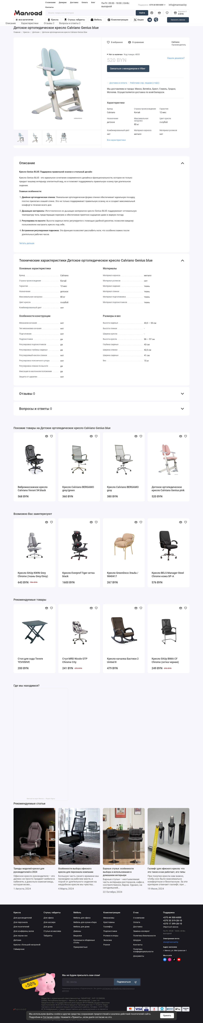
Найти (142, 13)
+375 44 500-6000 (152, 5)
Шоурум (137, 940)
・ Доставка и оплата (117, 83)
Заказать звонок (178, 20)
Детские (17, 940)
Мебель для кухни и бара (85, 922)
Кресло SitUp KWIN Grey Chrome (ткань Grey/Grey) (33, 575)
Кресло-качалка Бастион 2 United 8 (123, 660)
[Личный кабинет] (152, 13)
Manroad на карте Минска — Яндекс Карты (41, 798)
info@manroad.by (178, 5)
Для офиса (49, 918)
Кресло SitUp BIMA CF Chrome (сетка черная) (165, 660)
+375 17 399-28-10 (172, 923)
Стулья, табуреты (74, 19)
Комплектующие (118, 19)
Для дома (48, 926)
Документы (138, 956)
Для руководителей (23, 918)
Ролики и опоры (110, 936)
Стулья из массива (52, 931)
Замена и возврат (141, 931)
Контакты (49, 7)
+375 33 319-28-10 (172, 920)
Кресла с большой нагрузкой (27, 945)
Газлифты (107, 926)
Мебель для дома (81, 926)
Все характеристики (116, 140)
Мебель (96, 19)
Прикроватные (80, 947)
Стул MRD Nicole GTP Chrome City (74, 660)
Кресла (53, 19)
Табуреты (48, 936)
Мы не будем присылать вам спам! (81, 975)
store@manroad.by (170, 942)
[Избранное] (167, 13)
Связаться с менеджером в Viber (127, 68)
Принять (167, 1015)
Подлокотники (110, 931)
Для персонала (21, 922)
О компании (50, 2)
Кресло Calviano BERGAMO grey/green (78, 489)
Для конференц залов (24, 931)
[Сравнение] (159, 13)
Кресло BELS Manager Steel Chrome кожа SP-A (168, 575)
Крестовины (109, 922)
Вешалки (77, 936)
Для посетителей (21, 926)
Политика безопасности (144, 936)
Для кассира (49, 922)
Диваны (77, 931)
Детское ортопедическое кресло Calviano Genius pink (168, 489)
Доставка (74, 2)
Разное (106, 945)
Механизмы (108, 918)
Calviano (175, 42)
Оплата (85, 2)
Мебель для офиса (82, 918)
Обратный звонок (170, 927)
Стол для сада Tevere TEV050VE (30, 660)
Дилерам (63, 2)
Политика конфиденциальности (143, 950)
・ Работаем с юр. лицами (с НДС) (143, 83)
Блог (93, 2)
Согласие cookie (51, 1017)
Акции (139, 19)
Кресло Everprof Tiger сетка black (78, 575)
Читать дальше (26, 243)
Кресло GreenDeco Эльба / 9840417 (122, 575)
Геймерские (19, 949)
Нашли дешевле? (176, 58)
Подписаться (127, 982)
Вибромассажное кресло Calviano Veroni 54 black (33, 489)
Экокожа (107, 940)
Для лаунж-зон (20, 936)
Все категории (24, 20)
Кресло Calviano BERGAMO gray (123, 489)
